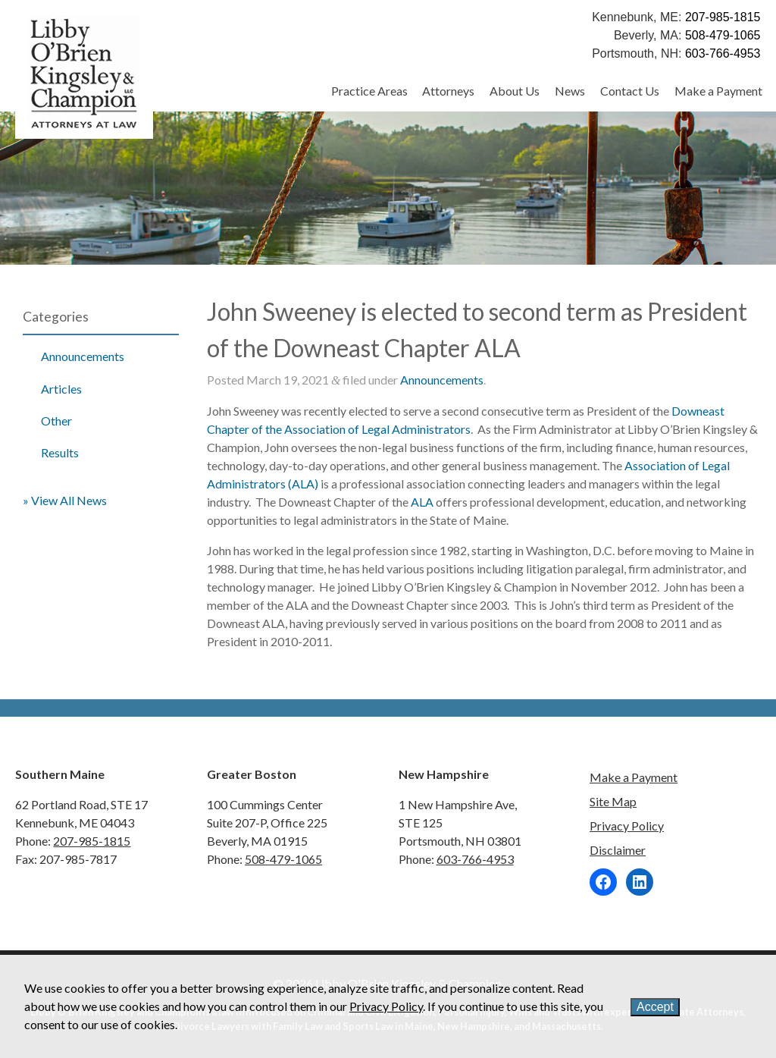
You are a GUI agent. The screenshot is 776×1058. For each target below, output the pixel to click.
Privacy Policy (627, 825)
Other (56, 420)
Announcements (82, 356)
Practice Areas (369, 90)
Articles (61, 388)
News (570, 90)
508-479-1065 (723, 35)
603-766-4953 (723, 53)
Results (60, 452)
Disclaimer (618, 850)
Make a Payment (718, 90)
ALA (422, 501)
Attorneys (448, 90)
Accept (655, 1006)
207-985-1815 (723, 17)
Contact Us (629, 90)
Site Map (613, 801)
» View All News (65, 500)
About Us (515, 90)
